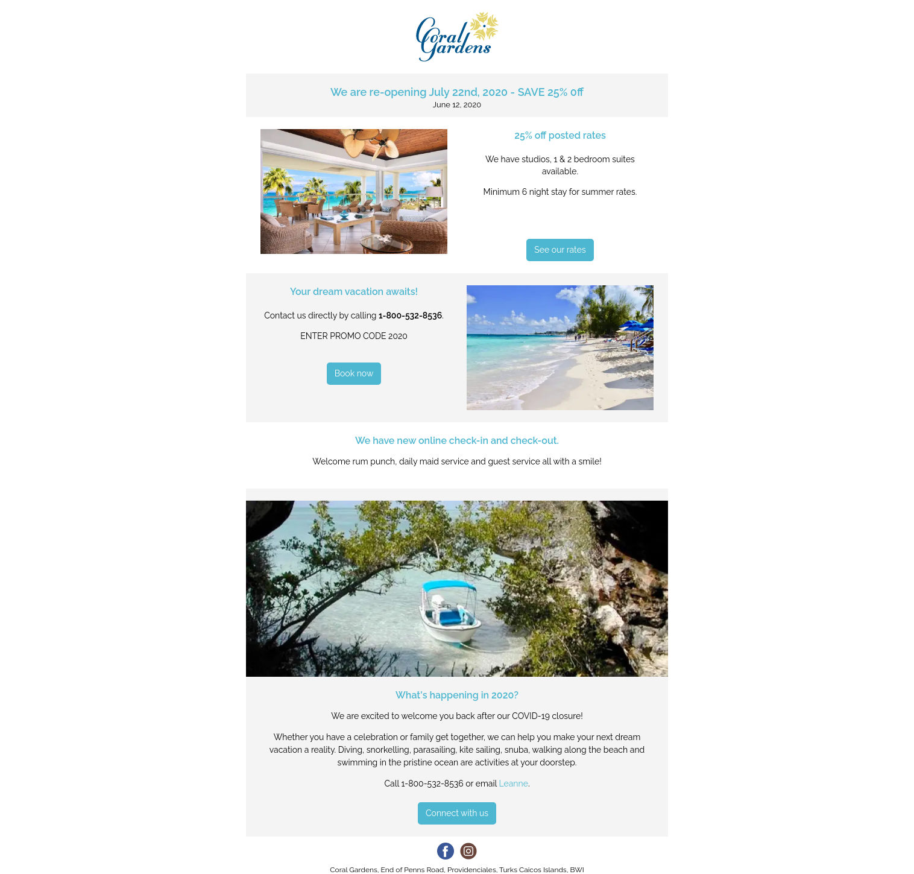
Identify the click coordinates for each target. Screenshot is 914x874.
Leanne (513, 783)
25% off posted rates (560, 135)
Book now (354, 373)
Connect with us (457, 813)
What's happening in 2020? (457, 695)
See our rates (559, 250)
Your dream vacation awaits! (354, 291)
